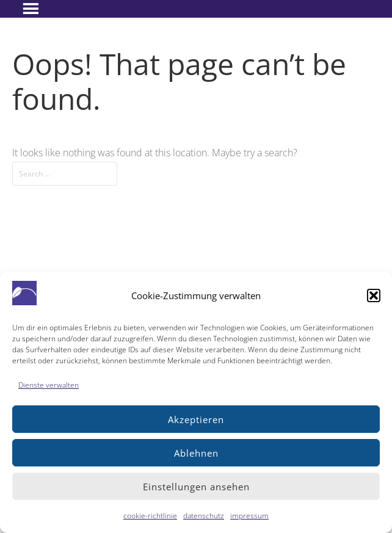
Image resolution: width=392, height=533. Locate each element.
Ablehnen (196, 453)
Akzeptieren (196, 419)
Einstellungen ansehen (196, 486)
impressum (249, 515)
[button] (374, 295)
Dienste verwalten (48, 385)
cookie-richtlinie (150, 515)
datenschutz (203, 515)
